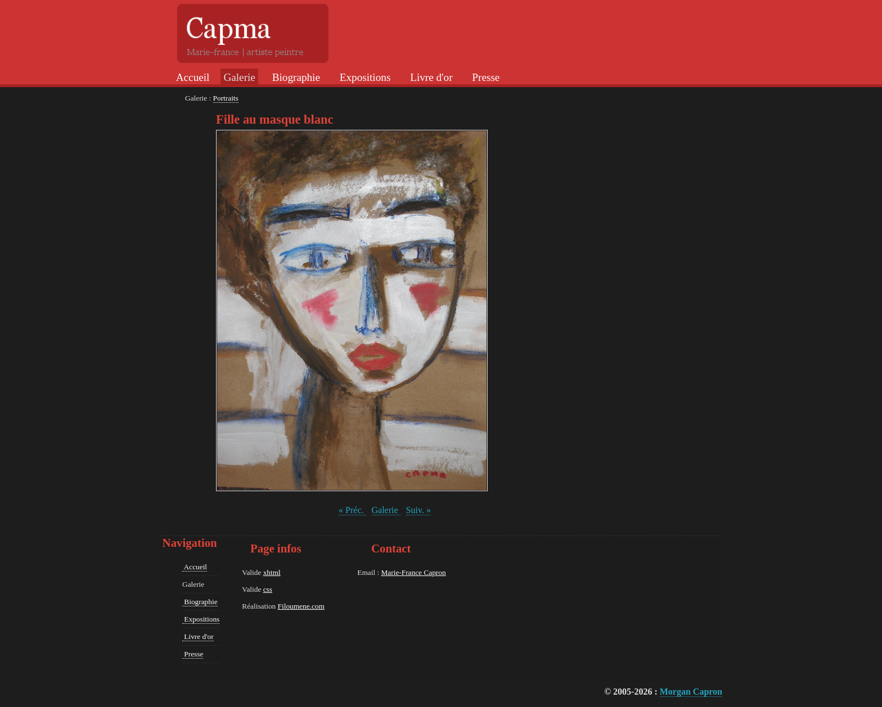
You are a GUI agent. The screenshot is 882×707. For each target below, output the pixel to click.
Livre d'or (429, 77)
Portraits (225, 98)
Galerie (386, 510)
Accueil (191, 77)
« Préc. (352, 510)
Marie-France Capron (413, 572)
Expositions (363, 77)
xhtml (272, 572)
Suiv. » (418, 510)
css (267, 589)
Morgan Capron (691, 691)
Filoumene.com (301, 606)
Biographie (294, 77)
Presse (485, 77)
